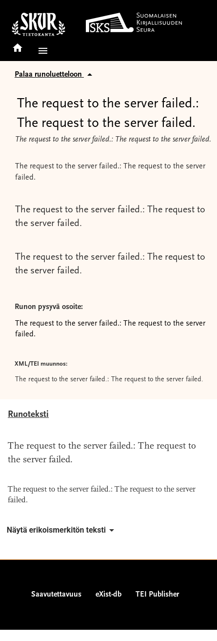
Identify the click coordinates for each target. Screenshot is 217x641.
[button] (41, 51)
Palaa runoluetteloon (55, 75)
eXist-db (108, 595)
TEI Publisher (157, 595)
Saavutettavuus (56, 595)
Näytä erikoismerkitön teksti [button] (62, 530)
